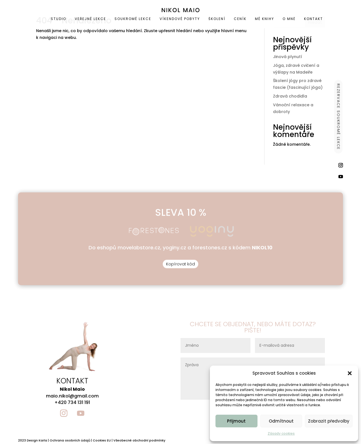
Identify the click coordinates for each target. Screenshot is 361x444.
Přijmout (236, 421)
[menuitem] (40, 18)
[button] (350, 373)
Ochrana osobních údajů (70, 440)
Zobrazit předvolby (328, 421)
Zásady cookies (281, 433)
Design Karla (37, 440)
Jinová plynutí (287, 56)
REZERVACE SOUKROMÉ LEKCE (338, 116)
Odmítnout (281, 421)
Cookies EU (102, 440)
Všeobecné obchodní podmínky (139, 440)
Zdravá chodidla (290, 96)
